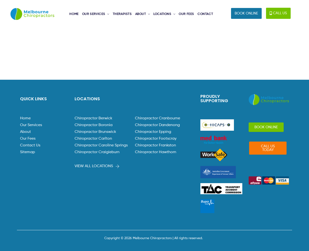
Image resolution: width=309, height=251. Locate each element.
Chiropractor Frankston (155, 145)
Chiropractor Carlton (93, 139)
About (25, 132)
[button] (246, 13)
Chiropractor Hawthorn (155, 152)
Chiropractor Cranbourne (157, 118)
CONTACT (205, 14)
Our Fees (27, 139)
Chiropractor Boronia (93, 125)
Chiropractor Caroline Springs (101, 145)
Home (25, 118)
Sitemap (27, 152)
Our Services (31, 125)
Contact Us (30, 145)
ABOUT (140, 14)
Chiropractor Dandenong (157, 125)
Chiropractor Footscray (155, 139)
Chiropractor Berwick (93, 118)
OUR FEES (186, 14)
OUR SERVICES (93, 14)
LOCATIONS (162, 14)
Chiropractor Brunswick (95, 132)
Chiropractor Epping (153, 132)
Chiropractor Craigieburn (97, 152)
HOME (73, 14)
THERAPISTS (122, 14)
